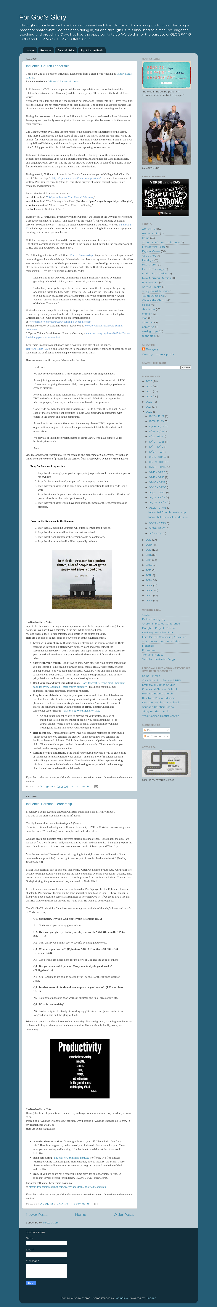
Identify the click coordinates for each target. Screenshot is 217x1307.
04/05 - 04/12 (158, 502)
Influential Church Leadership (48, 66)
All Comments (154, 736)
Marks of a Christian (154, 273)
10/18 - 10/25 (157, 441)
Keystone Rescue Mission (158, 697)
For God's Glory (42, 17)
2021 (149, 406)
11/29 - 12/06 (157, 431)
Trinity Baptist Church (155, 711)
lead (144, 317)
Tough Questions (153, 295)
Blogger (150, 1297)
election (147, 313)
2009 (149, 585)
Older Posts (124, 1215)
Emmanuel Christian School (159, 689)
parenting (148, 326)
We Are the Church (154, 300)
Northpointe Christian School (160, 702)
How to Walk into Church (50, 209)
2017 (149, 549)
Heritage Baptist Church (157, 693)
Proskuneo (149, 650)
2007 (149, 595)
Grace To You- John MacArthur (161, 641)
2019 (149, 539)
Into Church (149, 264)
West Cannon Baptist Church (160, 715)
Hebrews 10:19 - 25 (37, 348)
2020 (149, 411)
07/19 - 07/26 (157, 472)
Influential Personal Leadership (49, 804)
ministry (147, 322)
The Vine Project (152, 654)
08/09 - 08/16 (158, 461)
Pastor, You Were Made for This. (82, 710)
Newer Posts (37, 1215)
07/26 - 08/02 (158, 466)
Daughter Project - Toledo (158, 628)
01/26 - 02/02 (157, 528)
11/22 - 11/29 (156, 436)
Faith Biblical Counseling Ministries (164, 636)
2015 (149, 559)
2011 (149, 575)
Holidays (147, 260)
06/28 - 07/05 (158, 487)
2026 (149, 381)
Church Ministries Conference (161, 242)
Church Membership (81, 255)
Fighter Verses (151, 251)
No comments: (81, 786)
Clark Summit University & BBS (161, 680)
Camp (146, 237)
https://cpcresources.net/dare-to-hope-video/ (76, 178)
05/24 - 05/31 (157, 492)
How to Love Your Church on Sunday (70, 205)
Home (30, 50)
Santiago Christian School (158, 706)
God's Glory (149, 255)
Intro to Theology (153, 269)
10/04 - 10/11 (157, 451)
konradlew (121, 1297)
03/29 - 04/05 (158, 507)
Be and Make (66, 50)
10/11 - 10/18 (156, 446)
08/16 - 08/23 (157, 456)
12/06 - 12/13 (157, 426)
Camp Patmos (151, 675)
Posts (149, 729)
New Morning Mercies (156, 277)
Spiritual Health (151, 286)
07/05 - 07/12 (157, 482)
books (146, 304)
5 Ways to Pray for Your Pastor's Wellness (70, 197)
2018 (149, 544)
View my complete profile (158, 354)
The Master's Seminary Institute (71, 1157)
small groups (150, 331)
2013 (149, 570)
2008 (149, 590)
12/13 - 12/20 (157, 421)
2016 (149, 554)
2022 (149, 401)
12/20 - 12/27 (157, 416)
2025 (149, 386)
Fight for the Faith (92, 50)
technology (149, 335)
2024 (149, 391)
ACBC (146, 614)
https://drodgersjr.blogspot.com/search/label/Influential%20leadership (67, 1186)
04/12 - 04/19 (157, 497)
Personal (45, 50)
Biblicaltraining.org (153, 619)
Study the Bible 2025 (155, 291)
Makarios (148, 645)
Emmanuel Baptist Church (158, 684)
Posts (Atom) (51, 1222)
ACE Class (148, 229)
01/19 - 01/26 (157, 533)
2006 (149, 600)
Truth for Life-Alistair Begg (158, 659)
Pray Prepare (150, 282)
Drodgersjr (152, 349)
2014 (149, 564)
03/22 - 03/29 (158, 523)
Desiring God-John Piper (157, 632)
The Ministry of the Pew (60, 201)
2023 (149, 396)
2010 (149, 580)
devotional (148, 309)
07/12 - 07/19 (157, 477)
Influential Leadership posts (63, 81)
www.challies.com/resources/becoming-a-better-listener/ (60, 321)
